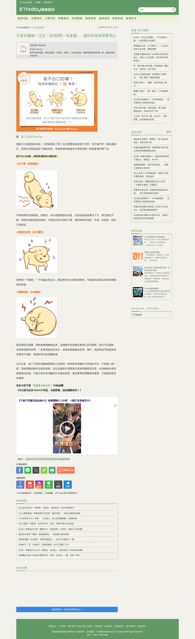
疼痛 (67, 459)
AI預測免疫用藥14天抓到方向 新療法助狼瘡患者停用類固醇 (151, 216)
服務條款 (108, 626)
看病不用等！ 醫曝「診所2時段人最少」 (150, 84)
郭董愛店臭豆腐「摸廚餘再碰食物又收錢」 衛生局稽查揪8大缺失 (151, 191)
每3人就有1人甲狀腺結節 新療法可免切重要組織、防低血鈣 (151, 174)
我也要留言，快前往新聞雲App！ (67, 609)
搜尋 (173, 9)
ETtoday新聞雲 (26, 2)
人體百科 (50, 18)
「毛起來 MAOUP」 (42, 385)
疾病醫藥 (77, 18)
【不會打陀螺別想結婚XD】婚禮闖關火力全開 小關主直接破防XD (54, 400)
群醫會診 (63, 18)
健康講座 (104, 18)
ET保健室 (137, 315)
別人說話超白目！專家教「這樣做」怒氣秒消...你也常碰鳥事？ (46, 508)
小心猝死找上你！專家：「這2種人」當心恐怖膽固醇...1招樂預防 (47, 518)
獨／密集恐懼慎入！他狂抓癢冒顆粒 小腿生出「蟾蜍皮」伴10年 (152, 158)
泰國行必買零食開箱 (152, 252)
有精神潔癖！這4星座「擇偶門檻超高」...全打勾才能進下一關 (46, 539)
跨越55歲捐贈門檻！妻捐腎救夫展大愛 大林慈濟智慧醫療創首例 (152, 149)
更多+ (169, 132)
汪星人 (60, 459)
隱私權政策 (119, 626)
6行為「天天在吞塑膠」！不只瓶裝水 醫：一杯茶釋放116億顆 (151, 39)
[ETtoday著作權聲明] (65, 493)
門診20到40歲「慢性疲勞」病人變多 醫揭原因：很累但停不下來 (151, 109)
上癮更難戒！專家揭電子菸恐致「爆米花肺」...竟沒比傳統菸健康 (49, 513)
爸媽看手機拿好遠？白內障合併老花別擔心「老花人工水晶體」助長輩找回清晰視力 (151, 57)
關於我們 (71, 626)
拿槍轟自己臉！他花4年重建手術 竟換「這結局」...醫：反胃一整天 (49, 555)
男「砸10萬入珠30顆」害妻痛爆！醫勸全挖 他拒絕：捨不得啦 (151, 67)
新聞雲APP (48, 2)
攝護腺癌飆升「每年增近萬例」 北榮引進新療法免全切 (151, 166)
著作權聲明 (131, 626)
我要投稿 (52, 626)
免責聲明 (141, 626)
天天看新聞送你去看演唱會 (154, 237)
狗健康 (39, 459)
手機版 (38, 2)
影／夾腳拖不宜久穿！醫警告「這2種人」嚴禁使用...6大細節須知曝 (50, 550)
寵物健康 (30, 459)
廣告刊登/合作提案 (85, 626)
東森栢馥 (117, 18)
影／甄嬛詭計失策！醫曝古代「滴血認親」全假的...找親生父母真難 (50, 529)
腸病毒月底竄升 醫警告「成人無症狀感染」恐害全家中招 (151, 140)
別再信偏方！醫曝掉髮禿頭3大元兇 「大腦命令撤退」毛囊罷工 (150, 183)
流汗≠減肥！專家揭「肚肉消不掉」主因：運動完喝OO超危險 (46, 523)
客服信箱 (98, 626)
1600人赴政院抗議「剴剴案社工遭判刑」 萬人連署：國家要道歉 (150, 76)
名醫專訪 (36, 18)
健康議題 (90, 18)
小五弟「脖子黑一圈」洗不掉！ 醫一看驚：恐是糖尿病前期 (151, 118)
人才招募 (62, 626)
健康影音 (131, 18)
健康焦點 (23, 18)
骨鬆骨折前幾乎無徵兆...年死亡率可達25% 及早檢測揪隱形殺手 (151, 208)
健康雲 (37, 9)
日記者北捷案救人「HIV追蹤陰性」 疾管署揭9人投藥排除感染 (151, 101)
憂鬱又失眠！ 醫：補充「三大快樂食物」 (151, 92)
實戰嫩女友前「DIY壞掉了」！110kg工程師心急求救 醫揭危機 (151, 47)
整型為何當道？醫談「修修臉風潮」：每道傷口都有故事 (43, 534)
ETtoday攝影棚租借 (151, 288)
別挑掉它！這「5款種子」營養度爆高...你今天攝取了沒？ (44, 544)
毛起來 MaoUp (38, 45)
